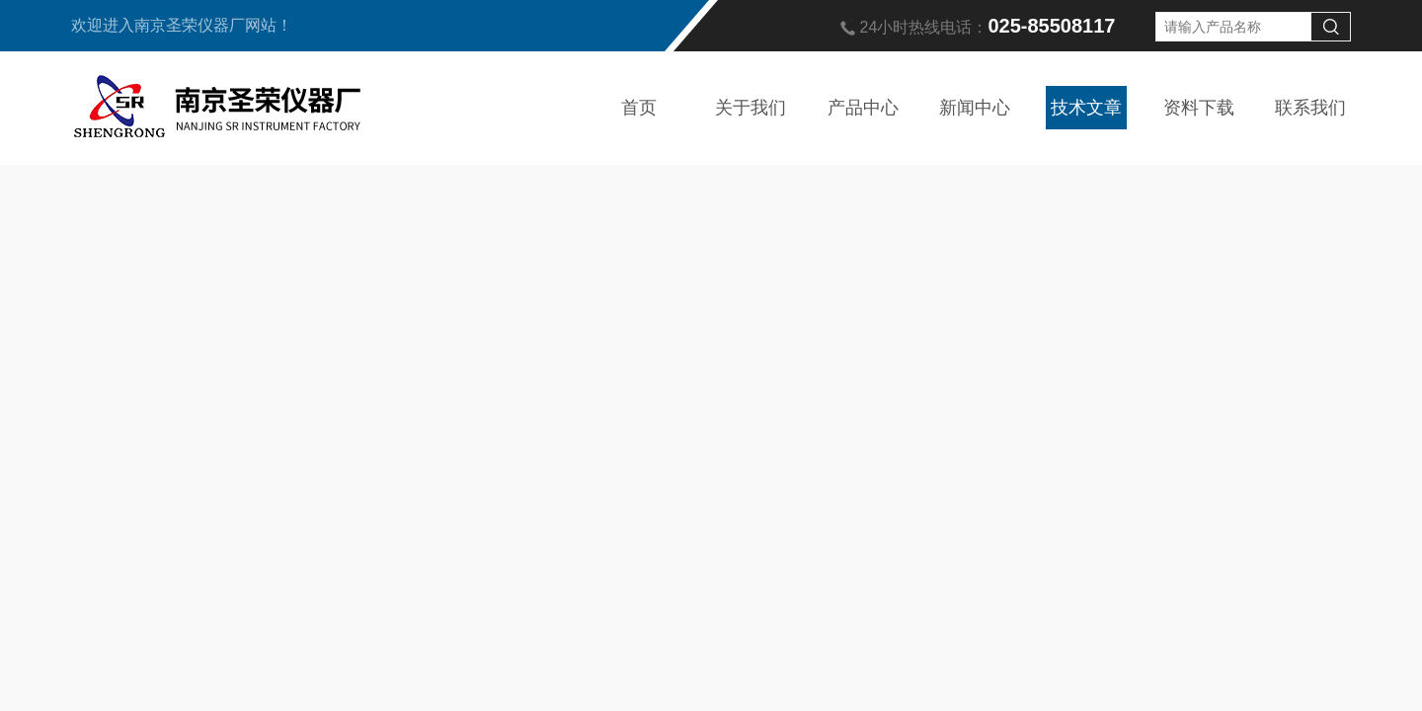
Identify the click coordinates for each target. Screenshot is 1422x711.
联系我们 (1310, 108)
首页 (639, 108)
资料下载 (1198, 108)
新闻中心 (974, 108)
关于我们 (750, 108)
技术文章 (1086, 108)
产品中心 (863, 108)
